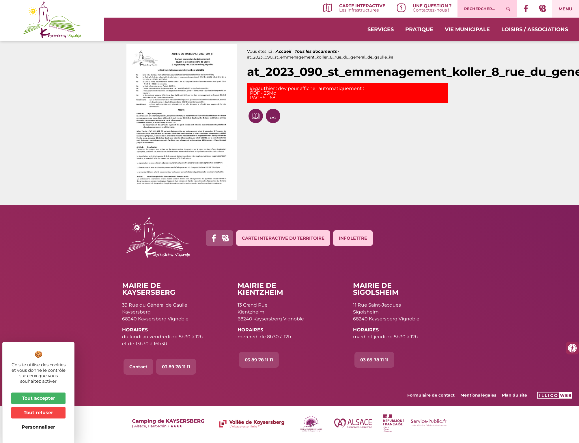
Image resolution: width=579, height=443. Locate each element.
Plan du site (514, 395)
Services (380, 29)
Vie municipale (467, 29)
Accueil (283, 51)
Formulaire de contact (431, 395)
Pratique (419, 29)
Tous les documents (316, 51)
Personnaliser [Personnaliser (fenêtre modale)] (38, 427)
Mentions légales (478, 395)
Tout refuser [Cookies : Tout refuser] (38, 412)
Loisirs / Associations (534, 29)
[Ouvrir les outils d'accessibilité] (572, 348)
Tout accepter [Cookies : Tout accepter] (38, 398)
